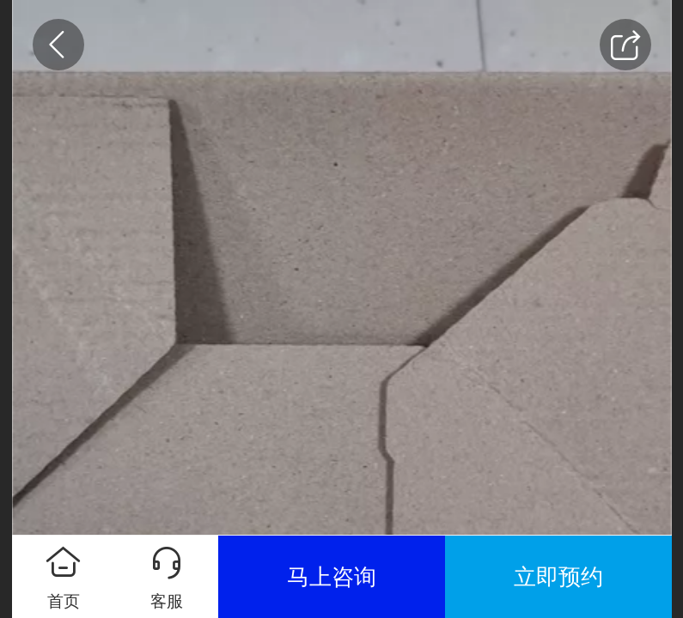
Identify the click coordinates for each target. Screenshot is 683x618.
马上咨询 (331, 577)
